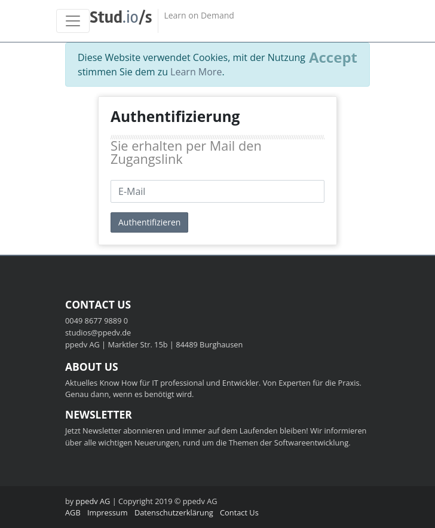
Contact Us (239, 512)
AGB (73, 512)
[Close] (333, 57)
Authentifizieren (149, 222)
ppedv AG (93, 501)
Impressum (107, 512)
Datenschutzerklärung (173, 512)
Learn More (196, 71)
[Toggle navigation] (73, 21)
